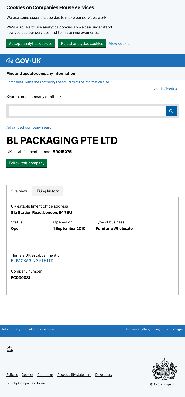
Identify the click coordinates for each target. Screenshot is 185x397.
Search (171, 111)
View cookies (120, 43)
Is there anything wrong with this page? (154, 329)
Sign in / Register (166, 88)
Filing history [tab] (48, 191)
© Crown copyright (164, 384)
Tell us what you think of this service (28, 329)
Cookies (27, 375)
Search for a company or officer (33, 96)
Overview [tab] (19, 191)
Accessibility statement (74, 375)
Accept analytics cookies (31, 43)
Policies (12, 375)
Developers (103, 375)
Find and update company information (40, 73)
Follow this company (27, 163)
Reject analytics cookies (82, 43)
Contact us (45, 375)
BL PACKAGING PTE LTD (32, 260)
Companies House (31, 383)
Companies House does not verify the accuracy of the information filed (57, 82)
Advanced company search (30, 127)
